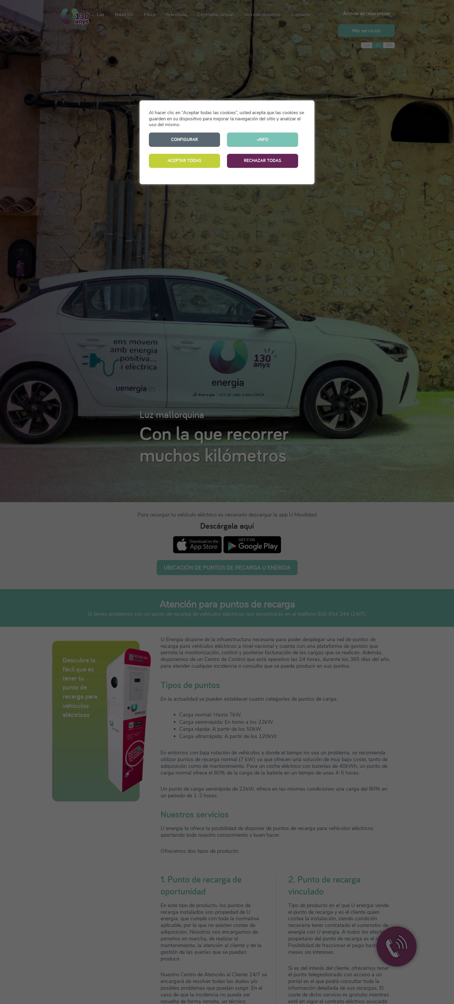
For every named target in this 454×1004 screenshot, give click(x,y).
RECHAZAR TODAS (262, 160)
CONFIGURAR (184, 139)
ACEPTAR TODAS (184, 160)
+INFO (262, 139)
